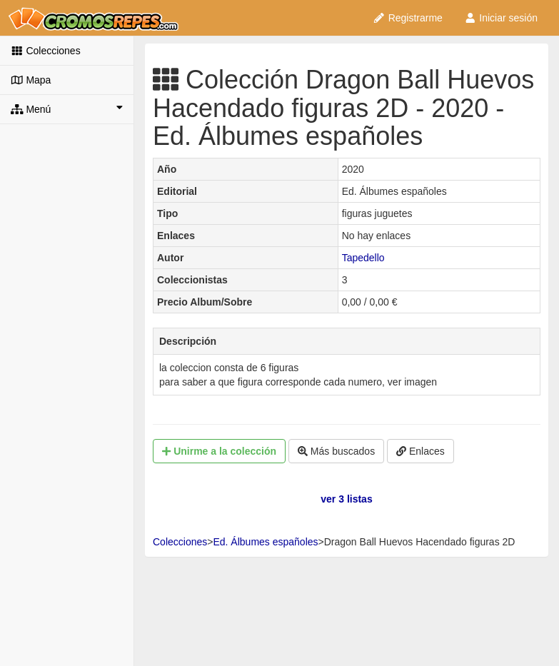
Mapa (31, 80)
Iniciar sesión (501, 18)
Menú (67, 108)
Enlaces (420, 451)
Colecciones (46, 50)
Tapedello (363, 257)
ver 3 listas (346, 499)
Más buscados (336, 451)
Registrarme (408, 18)
